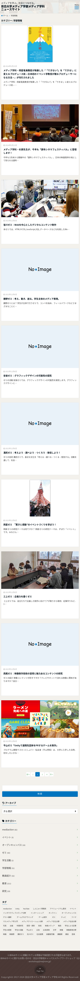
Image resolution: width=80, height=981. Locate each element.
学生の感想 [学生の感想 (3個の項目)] (7, 930)
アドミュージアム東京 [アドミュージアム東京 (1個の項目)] (58, 908)
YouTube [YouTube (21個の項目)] (26, 908)
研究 (6, 891)
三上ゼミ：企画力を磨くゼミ (17, 596)
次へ (51, 774)
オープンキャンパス (13, 844)
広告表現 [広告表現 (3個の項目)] (46, 930)
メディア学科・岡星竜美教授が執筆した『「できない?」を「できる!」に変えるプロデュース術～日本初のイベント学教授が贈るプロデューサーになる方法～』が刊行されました (40, 74)
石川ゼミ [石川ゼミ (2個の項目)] (30, 934)
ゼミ (6, 852)
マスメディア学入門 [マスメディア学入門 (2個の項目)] (10, 921)
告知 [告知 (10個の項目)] (40, 925)
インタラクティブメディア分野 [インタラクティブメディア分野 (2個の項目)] (14, 913)
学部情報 (8, 868)
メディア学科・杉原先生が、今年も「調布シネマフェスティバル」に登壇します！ (40, 151)
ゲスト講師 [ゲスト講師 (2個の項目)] (7, 917)
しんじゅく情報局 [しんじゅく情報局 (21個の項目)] (39, 908)
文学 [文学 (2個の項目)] (54, 930)
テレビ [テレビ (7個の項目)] (63, 917)
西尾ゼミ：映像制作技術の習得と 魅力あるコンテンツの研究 (33, 673)
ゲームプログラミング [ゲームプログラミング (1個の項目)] (25, 917)
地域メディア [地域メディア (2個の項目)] (50, 925)
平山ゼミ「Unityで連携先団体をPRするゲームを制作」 (30, 745)
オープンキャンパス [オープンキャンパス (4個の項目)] (69, 913)
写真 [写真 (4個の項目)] (4, 925)
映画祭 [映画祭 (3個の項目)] (11, 934)
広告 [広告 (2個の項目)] (38, 930)
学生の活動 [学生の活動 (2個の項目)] (19, 930)
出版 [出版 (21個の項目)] (11, 925)
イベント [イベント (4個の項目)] (73, 908)
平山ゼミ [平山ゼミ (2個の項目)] (29, 930)
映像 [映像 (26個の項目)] (61, 930)
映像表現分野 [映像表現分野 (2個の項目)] (71, 930)
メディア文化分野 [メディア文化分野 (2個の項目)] (52, 921)
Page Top (40, 975)
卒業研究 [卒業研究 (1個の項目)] (20, 925)
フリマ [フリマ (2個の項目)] (73, 917)
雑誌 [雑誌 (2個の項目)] (67, 934)
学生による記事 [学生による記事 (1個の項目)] (70, 925)
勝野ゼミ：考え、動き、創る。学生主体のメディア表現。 (31, 298)
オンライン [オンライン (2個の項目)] (53, 913)
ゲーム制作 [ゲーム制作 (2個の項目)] (43, 917)
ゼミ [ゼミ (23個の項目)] (53, 917)
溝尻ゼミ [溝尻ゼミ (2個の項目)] (20, 934)
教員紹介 (8, 875)
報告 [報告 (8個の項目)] (59, 925)
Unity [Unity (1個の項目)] (17, 908)
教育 (6, 883)
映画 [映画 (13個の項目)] (4, 934)
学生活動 (8, 860)
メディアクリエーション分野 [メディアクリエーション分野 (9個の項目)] (32, 921)
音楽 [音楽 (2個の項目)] (73, 934)
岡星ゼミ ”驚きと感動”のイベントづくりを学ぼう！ (29, 524)
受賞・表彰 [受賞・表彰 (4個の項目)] (31, 925)
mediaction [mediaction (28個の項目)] (7, 908)
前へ (28, 774)
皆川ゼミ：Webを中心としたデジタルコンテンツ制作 (29, 224)
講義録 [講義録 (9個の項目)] (59, 934)
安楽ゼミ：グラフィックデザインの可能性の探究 (27, 375)
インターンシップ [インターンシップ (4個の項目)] (37, 913)
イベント (8, 837)
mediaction (9, 829)
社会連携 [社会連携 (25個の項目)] (40, 934)
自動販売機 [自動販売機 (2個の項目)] (50, 934)
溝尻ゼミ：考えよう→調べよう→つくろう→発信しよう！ (31, 452)
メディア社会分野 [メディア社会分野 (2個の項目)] (69, 921)
